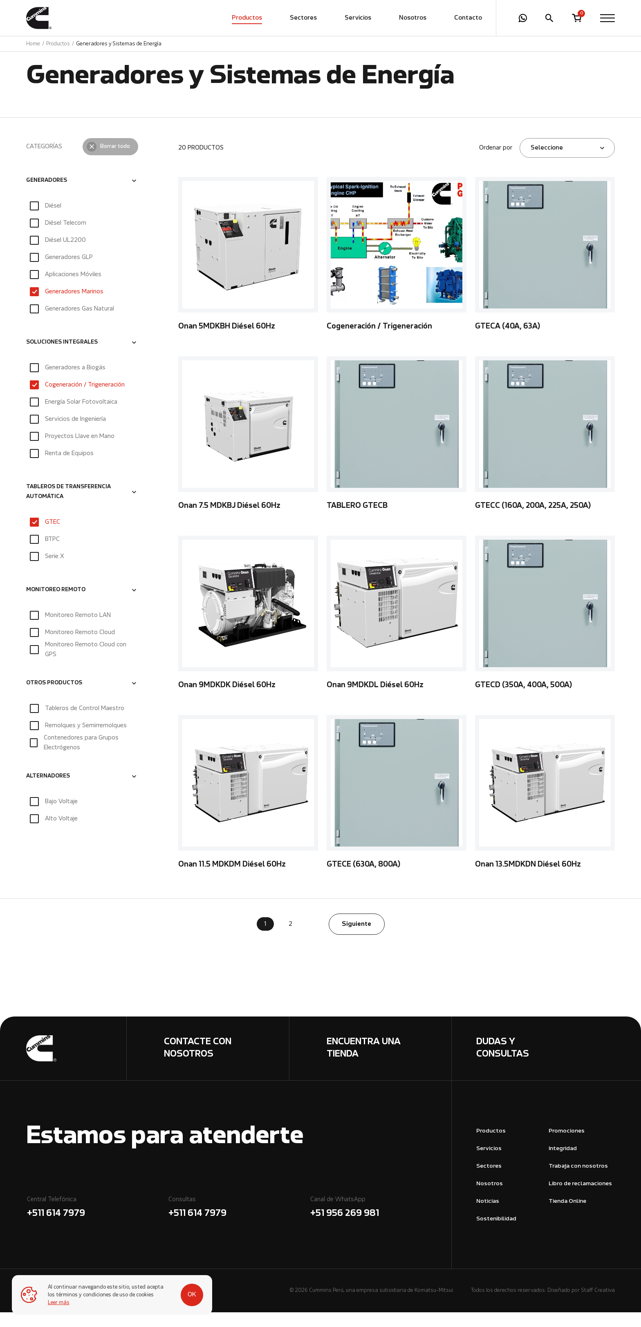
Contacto (468, 18)
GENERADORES (46, 195)
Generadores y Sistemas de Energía (118, 44)
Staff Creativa (598, 1305)
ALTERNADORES (48, 791)
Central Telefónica (97, 1223)
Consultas (238, 1223)
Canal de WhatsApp (380, 1223)
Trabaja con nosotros (578, 1181)
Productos (247, 18)
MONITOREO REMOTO (55, 604)
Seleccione (547, 162)
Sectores (303, 18)
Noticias (487, 1216)
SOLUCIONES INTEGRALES (62, 357)
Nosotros (412, 18)
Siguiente (356, 939)
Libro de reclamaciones (580, 1198)
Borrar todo (115, 161)
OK (184, 1291)
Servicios (358, 18)
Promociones (567, 1145)
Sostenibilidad (496, 1233)
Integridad (563, 1163)
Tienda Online (567, 1216)
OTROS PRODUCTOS (54, 697)
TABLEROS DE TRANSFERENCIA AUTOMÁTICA (68, 506)
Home (33, 44)
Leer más (59, 1302)
